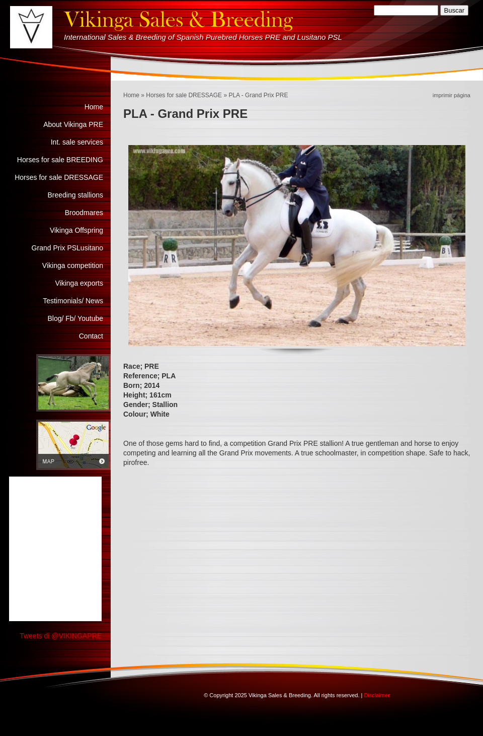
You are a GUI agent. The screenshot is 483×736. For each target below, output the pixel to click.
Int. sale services (77, 142)
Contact (91, 336)
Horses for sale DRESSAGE (184, 95)
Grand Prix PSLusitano (67, 248)
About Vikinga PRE (73, 124)
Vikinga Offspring (76, 230)
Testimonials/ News (73, 301)
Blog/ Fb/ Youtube (75, 318)
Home (131, 95)
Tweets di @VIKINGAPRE (61, 636)
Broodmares (84, 213)
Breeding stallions (75, 195)
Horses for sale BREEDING (60, 160)
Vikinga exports (79, 283)
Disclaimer (376, 695)
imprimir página (451, 95)
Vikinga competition (72, 265)
